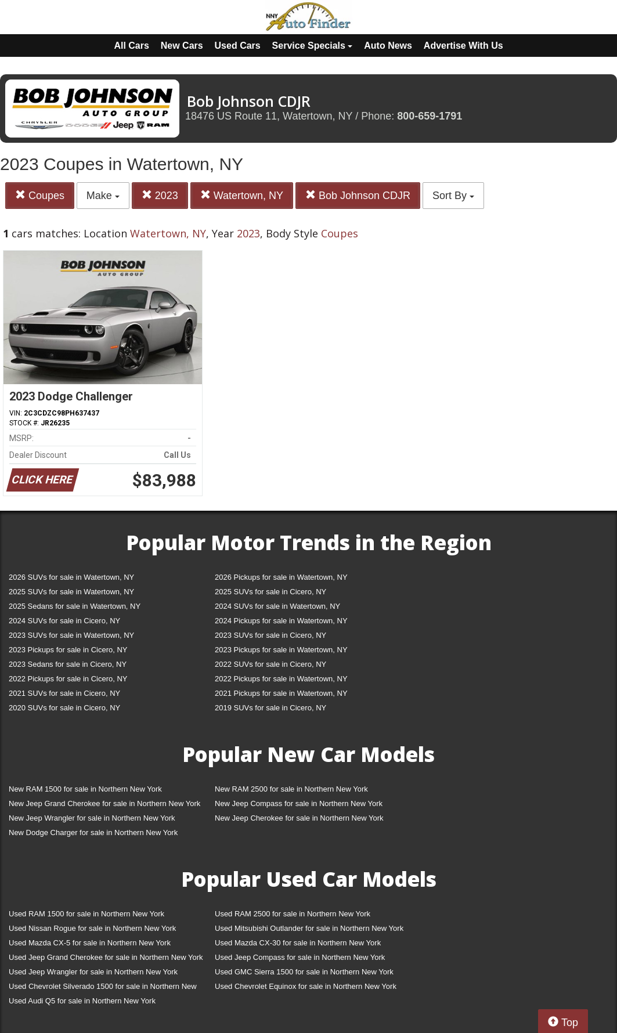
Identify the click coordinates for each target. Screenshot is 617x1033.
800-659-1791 (429, 116)
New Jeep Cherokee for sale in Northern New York (299, 818)
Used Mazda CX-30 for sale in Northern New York (298, 942)
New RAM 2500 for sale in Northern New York (291, 789)
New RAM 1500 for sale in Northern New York (85, 789)
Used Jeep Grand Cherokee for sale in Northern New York (106, 957)
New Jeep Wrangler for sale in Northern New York (92, 818)
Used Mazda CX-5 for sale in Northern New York (90, 942)
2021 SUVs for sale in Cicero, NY (64, 693)
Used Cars (238, 45)
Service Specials (312, 45)
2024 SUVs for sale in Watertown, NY (277, 606)
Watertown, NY (241, 195)
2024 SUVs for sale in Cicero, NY (64, 620)
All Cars (131, 45)
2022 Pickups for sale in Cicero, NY (68, 678)
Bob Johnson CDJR (357, 195)
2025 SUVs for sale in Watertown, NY (71, 591)
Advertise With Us (463, 45)
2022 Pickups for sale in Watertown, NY (281, 678)
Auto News (388, 45)
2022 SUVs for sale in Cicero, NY (270, 664)
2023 (160, 195)
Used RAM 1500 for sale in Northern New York (86, 913)
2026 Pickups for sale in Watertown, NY (281, 577)
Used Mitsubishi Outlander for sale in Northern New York (309, 928)
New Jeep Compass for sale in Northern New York (299, 803)
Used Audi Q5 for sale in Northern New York (82, 1000)
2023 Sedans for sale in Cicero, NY (68, 664)
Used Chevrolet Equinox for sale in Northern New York (305, 986)
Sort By (453, 195)
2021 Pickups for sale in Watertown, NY (281, 693)
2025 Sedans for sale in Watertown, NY (74, 606)
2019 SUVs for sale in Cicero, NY (270, 707)
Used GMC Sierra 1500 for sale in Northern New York (304, 971)
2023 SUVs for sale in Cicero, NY (270, 635)
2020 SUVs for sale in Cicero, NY (64, 707)
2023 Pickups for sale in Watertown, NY (281, 649)
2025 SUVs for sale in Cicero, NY (270, 591)
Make (103, 195)
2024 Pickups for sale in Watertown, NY (281, 620)
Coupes (39, 195)
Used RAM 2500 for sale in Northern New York (292, 913)
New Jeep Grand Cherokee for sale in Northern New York (104, 803)
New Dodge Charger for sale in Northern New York (93, 832)
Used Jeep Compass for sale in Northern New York (300, 957)
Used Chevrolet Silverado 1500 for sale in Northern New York (103, 988)
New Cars (182, 45)
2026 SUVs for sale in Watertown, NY (71, 577)
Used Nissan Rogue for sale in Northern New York (92, 928)
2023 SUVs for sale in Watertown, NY (71, 635)
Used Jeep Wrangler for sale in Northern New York (93, 971)
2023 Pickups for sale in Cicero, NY (68, 649)
